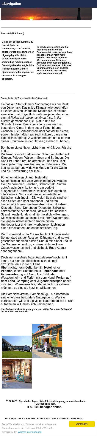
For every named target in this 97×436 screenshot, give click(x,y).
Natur (39, 121)
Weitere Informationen (29, 432)
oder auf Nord (33, 272)
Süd (46, 274)
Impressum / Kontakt (20, 419)
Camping (23, 281)
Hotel (48, 267)
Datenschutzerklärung (52, 419)
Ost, (40, 274)
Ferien (15, 117)
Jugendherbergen (49, 281)
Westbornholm (10, 277)
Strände (6, 124)
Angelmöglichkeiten (20, 187)
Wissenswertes (25, 284)
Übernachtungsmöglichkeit (20, 267)
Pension (6, 270)
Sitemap (77, 419)
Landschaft (31, 217)
